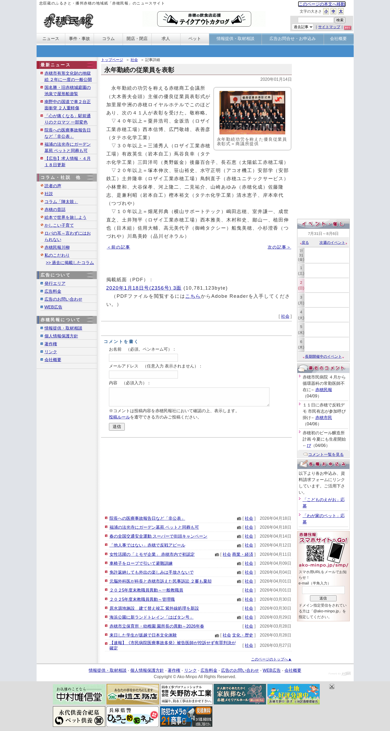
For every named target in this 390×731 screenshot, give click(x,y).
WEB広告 (53, 307)
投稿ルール (119, 417)
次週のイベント (333, 242)
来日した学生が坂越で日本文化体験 (143, 635)
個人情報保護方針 (61, 336)
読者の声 (52, 186)
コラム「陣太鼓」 (61, 201)
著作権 (50, 344)
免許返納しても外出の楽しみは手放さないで (151, 572)
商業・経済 (242, 554)
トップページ (112, 60)
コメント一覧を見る (323, 454)
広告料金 (52, 291)
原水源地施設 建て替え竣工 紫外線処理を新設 (154, 608)
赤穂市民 (323, 417)
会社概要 (52, 359)
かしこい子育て (59, 225)
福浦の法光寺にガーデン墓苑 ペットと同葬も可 (154, 527)
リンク (50, 352)
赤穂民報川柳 (57, 247)
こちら (193, 296)
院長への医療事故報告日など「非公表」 (147, 518)
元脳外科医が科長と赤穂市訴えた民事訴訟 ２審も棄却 (160, 581)
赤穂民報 (323, 389)
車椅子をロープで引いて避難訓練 (141, 563)
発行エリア (55, 283)
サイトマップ (329, 27)
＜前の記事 (118, 247)
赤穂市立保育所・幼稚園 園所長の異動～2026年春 (156, 626)
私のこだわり (57, 255)
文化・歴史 (242, 635)
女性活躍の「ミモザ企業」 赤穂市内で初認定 (152, 554)
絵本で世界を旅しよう (65, 217)
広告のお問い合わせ (63, 299)
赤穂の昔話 (55, 209)
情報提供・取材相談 (63, 328)
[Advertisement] (196, 476)
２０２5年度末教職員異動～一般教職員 (146, 590)
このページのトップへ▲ (271, 659)
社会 (134, 60)
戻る (304, 242)
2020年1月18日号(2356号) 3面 (144, 288)
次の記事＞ (279, 247)
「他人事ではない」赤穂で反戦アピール (147, 545)
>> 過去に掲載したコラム (70, 262)
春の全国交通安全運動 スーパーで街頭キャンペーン (158, 536)
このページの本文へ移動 (322, 4)
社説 (48, 193)
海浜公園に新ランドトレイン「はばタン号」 (151, 617)
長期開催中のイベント (323, 356)
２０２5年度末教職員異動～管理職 (142, 599)
